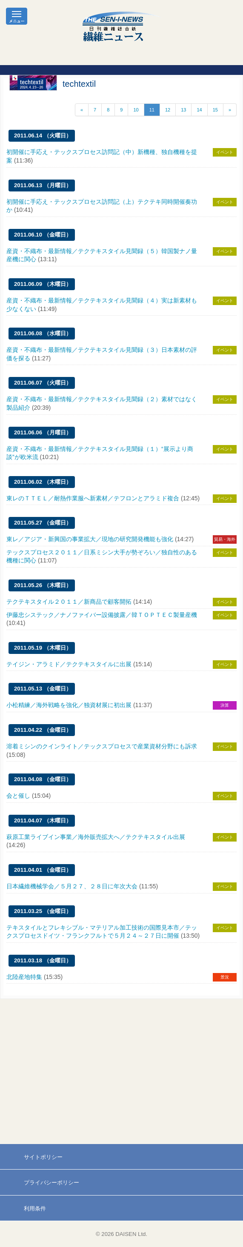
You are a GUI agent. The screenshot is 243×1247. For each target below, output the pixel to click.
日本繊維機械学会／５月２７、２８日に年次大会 (71, 886)
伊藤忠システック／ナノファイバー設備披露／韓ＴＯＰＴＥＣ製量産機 (101, 614)
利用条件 (35, 1208)
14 (199, 109)
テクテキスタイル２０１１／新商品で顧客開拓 (69, 601)
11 (151, 109)
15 (215, 109)
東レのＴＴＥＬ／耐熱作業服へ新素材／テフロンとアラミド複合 (92, 498)
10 (135, 109)
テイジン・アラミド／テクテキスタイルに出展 (69, 664)
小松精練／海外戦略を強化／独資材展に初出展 (69, 705)
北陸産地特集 (24, 976)
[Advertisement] (121, 1071)
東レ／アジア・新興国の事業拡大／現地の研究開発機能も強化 (89, 539)
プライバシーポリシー (51, 1182)
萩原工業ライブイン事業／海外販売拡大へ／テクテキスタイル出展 (95, 836)
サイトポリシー (43, 1157)
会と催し (18, 795)
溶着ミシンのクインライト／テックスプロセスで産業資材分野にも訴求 (101, 746)
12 (167, 109)
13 (183, 109)
